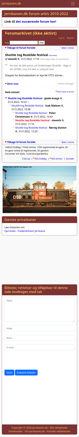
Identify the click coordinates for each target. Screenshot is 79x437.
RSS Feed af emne (66, 91)
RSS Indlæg (40, 158)
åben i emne (68, 47)
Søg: (7, 42)
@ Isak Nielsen (62, 59)
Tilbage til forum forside (21, 47)
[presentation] (27, 360)
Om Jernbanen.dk (35, 431)
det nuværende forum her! (36, 21)
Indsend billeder (26, 372)
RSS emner (57, 158)
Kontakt (70, 158)
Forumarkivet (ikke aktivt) (30, 33)
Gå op (27, 158)
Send (9, 372)
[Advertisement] (39, 259)
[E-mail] (39, 347)
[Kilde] (39, 328)
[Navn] (39, 338)
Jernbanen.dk (11, 3)
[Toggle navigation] (73, 4)
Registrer (70, 38)
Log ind (61, 38)
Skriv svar (13, 83)
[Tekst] (39, 310)
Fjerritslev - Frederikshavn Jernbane (24, 231)
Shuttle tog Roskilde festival (25, 98)
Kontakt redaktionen (58, 431)
